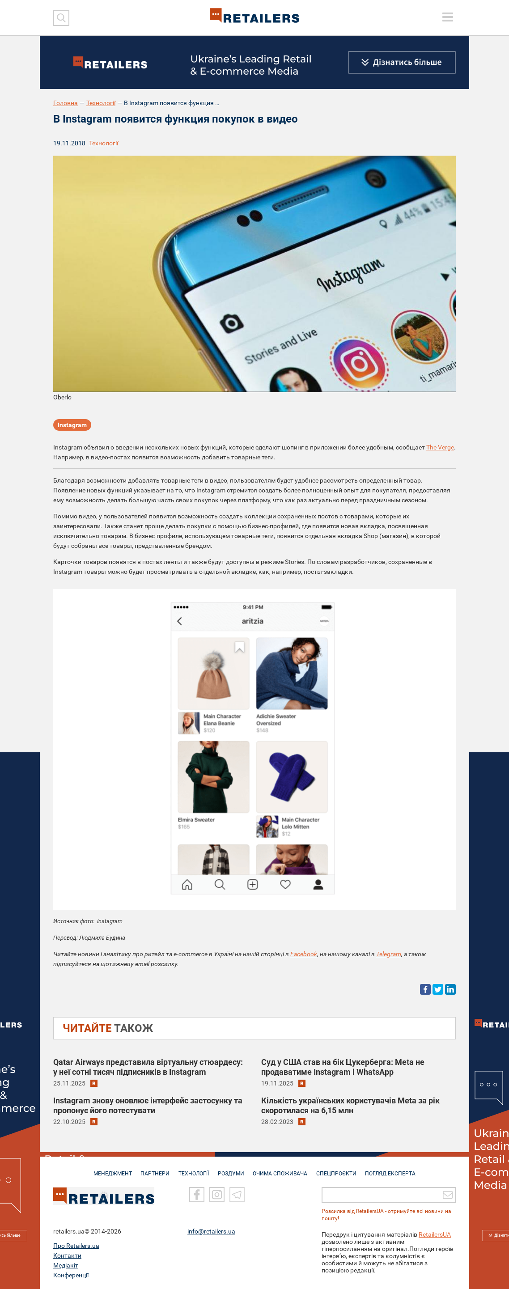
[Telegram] (237, 1195)
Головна (65, 102)
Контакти (67, 1255)
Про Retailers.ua (76, 1245)
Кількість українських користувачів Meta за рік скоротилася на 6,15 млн (350, 1105)
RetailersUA (435, 1234)
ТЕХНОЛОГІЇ (192, 1169)
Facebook (303, 954)
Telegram (388, 954)
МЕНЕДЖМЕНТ (108, 1169)
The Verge (440, 447)
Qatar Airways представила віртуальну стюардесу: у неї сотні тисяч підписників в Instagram (148, 1067)
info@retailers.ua (211, 1231)
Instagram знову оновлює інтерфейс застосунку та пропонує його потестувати (147, 1105)
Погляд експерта (395, 1169)
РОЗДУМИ (231, 1169)
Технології (100, 102)
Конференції (71, 1275)
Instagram (72, 425)
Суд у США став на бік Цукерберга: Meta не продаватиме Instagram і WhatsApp (342, 1067)
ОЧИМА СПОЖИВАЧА (281, 1169)
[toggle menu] (448, 17)
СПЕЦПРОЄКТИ (339, 1169)
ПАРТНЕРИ (152, 1169)
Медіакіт (65, 1265)
